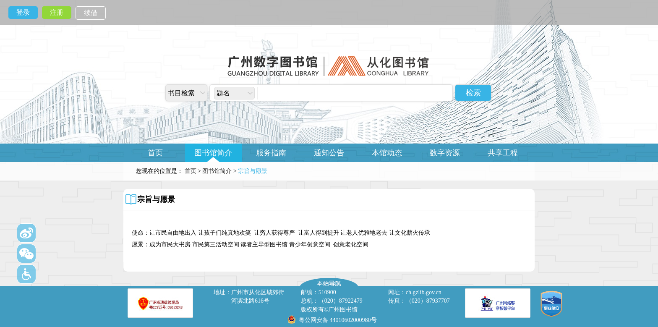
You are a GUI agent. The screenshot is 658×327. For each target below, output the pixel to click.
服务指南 (271, 153)
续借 (90, 12)
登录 (23, 12)
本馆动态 (387, 153)
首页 (155, 153)
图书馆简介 (213, 153)
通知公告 (329, 153)
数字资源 (445, 153)
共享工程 (503, 153)
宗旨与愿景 (156, 199)
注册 (56, 12)
